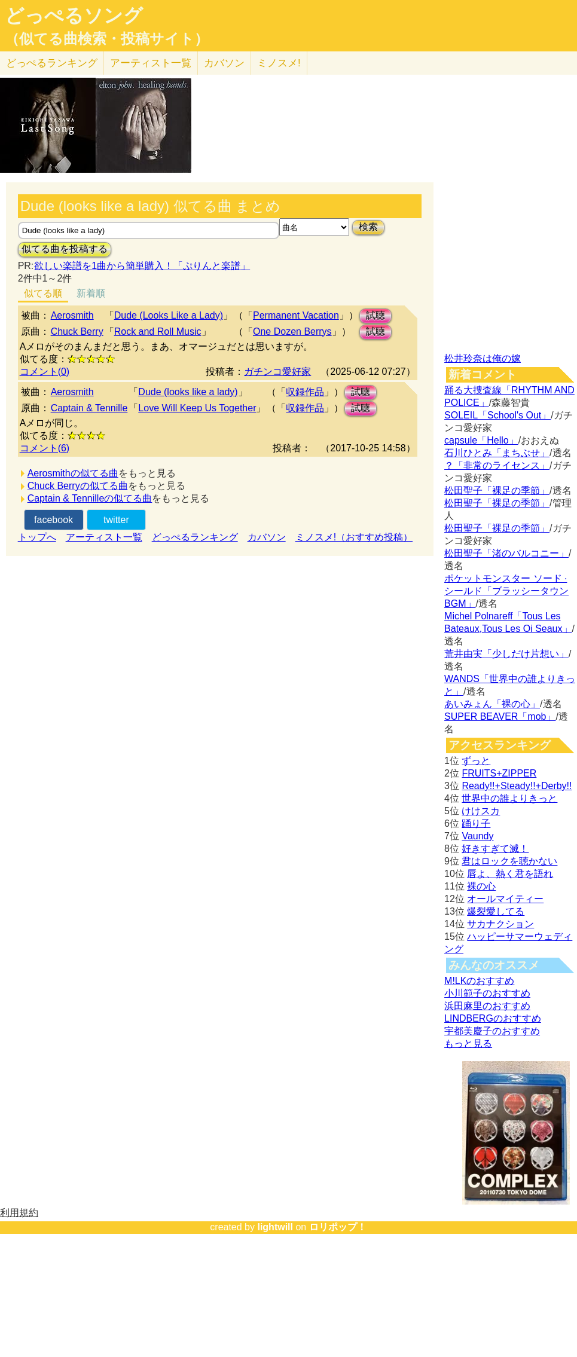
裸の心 (481, 886)
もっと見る (468, 1043)
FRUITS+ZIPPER (499, 773)
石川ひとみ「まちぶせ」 (496, 453)
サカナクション (500, 924)
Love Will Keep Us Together (197, 408)
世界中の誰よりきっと (509, 798)
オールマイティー (505, 899)
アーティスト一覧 (104, 537)
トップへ (37, 537)
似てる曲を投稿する (65, 249)
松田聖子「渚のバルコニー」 (506, 553)
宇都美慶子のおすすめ (492, 1031)
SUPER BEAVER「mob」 (499, 716)
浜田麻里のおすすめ (487, 1006)
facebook (53, 520)
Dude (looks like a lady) (187, 392)
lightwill (275, 1227)
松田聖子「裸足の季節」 (496, 490)
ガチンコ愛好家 (277, 371)
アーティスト (150, 63)
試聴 (375, 315)
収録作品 (305, 392)
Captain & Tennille (89, 408)
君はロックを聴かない (509, 861)
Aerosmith (72, 315)
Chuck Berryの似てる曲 (78, 486)
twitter (116, 520)
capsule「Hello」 (481, 440)
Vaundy (477, 836)
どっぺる (51, 63)
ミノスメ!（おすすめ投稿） (354, 537)
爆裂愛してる (495, 911)
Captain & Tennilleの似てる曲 (90, 498)
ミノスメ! (279, 63)
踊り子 (476, 823)
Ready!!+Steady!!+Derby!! (517, 786)
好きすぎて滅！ (495, 848)
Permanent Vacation (296, 315)
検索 (368, 227)
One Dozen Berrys (292, 331)
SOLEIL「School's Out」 (497, 415)
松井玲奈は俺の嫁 (482, 358)
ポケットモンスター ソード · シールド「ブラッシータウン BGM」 (506, 591)
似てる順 (43, 293)
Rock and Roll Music (158, 331)
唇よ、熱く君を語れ (510, 874)
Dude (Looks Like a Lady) (168, 315)
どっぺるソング (74, 15)
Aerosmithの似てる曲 (73, 473)
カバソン (224, 63)
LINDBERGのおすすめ (492, 1018)
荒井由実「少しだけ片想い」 (506, 654)
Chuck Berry (77, 331)
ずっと (476, 761)
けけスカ (481, 811)
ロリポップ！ (338, 1227)
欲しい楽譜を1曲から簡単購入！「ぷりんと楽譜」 (141, 266)
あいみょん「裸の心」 (492, 704)
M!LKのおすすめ (479, 981)
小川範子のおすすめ (487, 993)
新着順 (91, 293)
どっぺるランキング (195, 537)
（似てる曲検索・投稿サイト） (107, 39)
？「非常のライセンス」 (496, 465)
